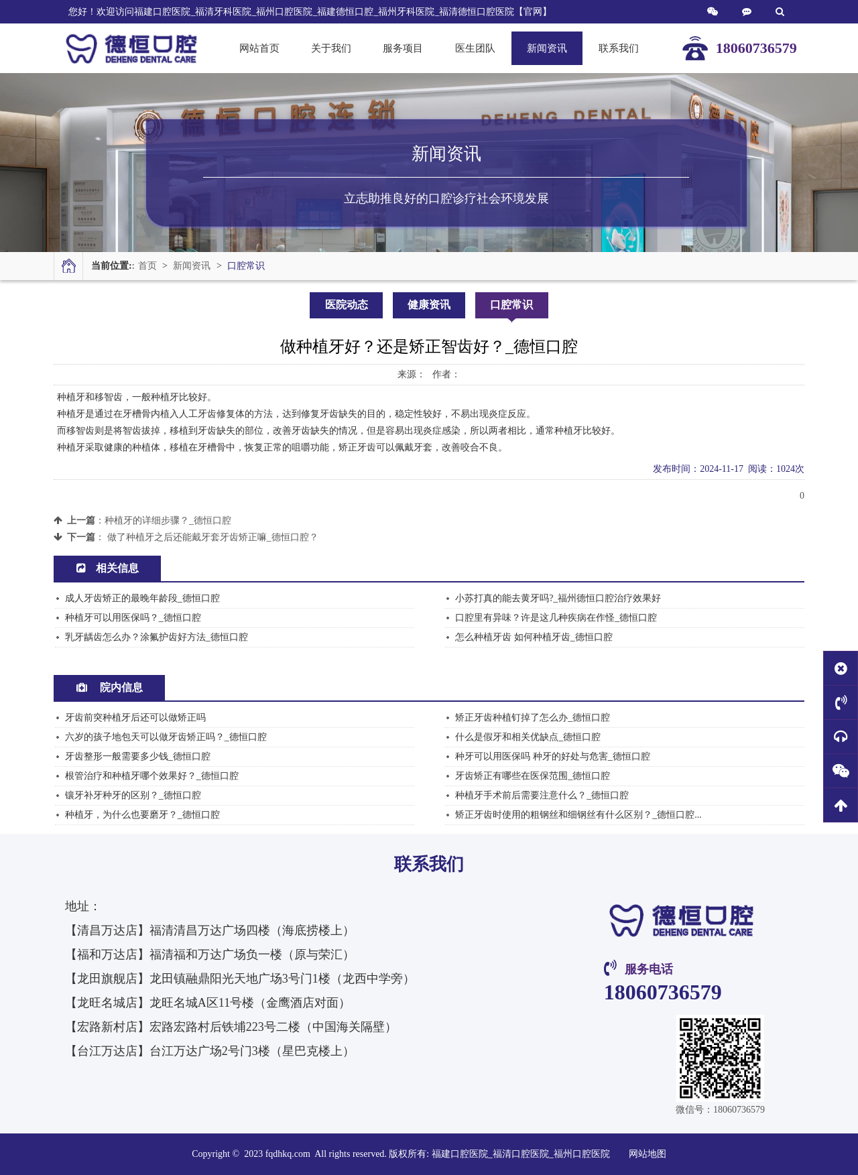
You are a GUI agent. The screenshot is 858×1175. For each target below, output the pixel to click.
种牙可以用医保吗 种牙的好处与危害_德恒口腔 (552, 756)
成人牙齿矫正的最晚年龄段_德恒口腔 (142, 598)
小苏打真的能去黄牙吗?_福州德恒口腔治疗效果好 (558, 598)
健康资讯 (429, 304)
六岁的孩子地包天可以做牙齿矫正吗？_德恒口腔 (166, 737)
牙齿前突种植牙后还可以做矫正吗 (135, 718)
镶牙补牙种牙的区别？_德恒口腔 (133, 795)
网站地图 (647, 1154)
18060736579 (663, 992)
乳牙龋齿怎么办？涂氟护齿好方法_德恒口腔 (156, 637)
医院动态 (346, 304)
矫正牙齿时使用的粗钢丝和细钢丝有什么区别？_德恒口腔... (578, 815)
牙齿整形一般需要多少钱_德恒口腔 (137, 756)
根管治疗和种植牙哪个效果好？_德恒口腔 (152, 776)
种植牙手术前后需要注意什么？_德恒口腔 (542, 795)
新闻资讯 (191, 266)
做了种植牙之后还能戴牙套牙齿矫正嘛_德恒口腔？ (212, 537)
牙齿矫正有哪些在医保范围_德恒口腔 (532, 776)
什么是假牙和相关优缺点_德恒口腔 (528, 737)
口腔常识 (246, 266)
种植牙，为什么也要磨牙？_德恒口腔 (142, 815)
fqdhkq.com (289, 1154)
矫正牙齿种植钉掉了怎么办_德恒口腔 (532, 718)
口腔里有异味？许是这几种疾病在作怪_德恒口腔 (556, 618)
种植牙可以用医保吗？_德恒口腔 (133, 618)
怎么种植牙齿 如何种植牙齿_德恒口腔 (534, 637)
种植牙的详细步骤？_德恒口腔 (168, 520)
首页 (147, 266)
